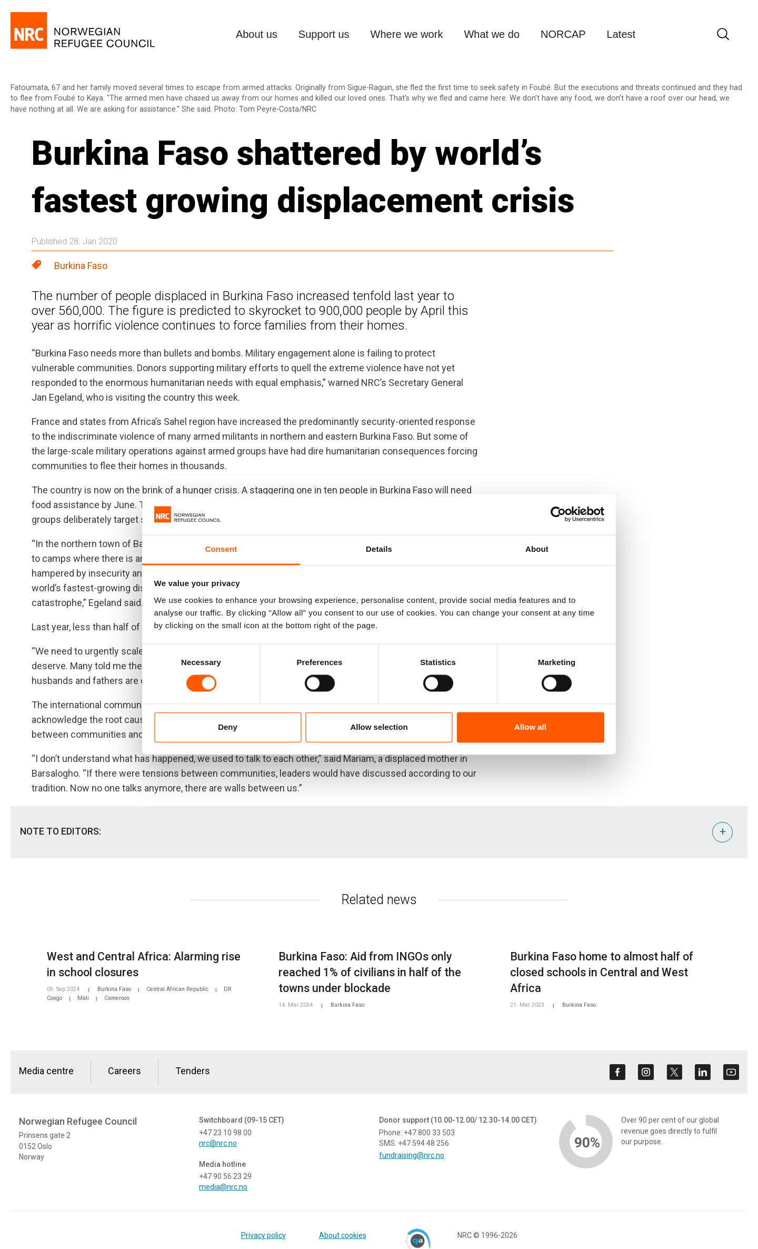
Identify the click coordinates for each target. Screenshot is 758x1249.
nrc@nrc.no (218, 1143)
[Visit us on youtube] (731, 1072)
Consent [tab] (221, 548)
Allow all (530, 726)
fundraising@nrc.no (411, 1155)
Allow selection (378, 726)
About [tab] (536, 548)
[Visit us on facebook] (617, 1072)
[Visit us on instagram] (646, 1072)
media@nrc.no (223, 1187)
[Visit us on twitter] (674, 1072)
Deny (227, 726)
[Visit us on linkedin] (703, 1072)
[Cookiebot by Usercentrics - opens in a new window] (558, 514)
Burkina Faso (80, 265)
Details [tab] (379, 548)
